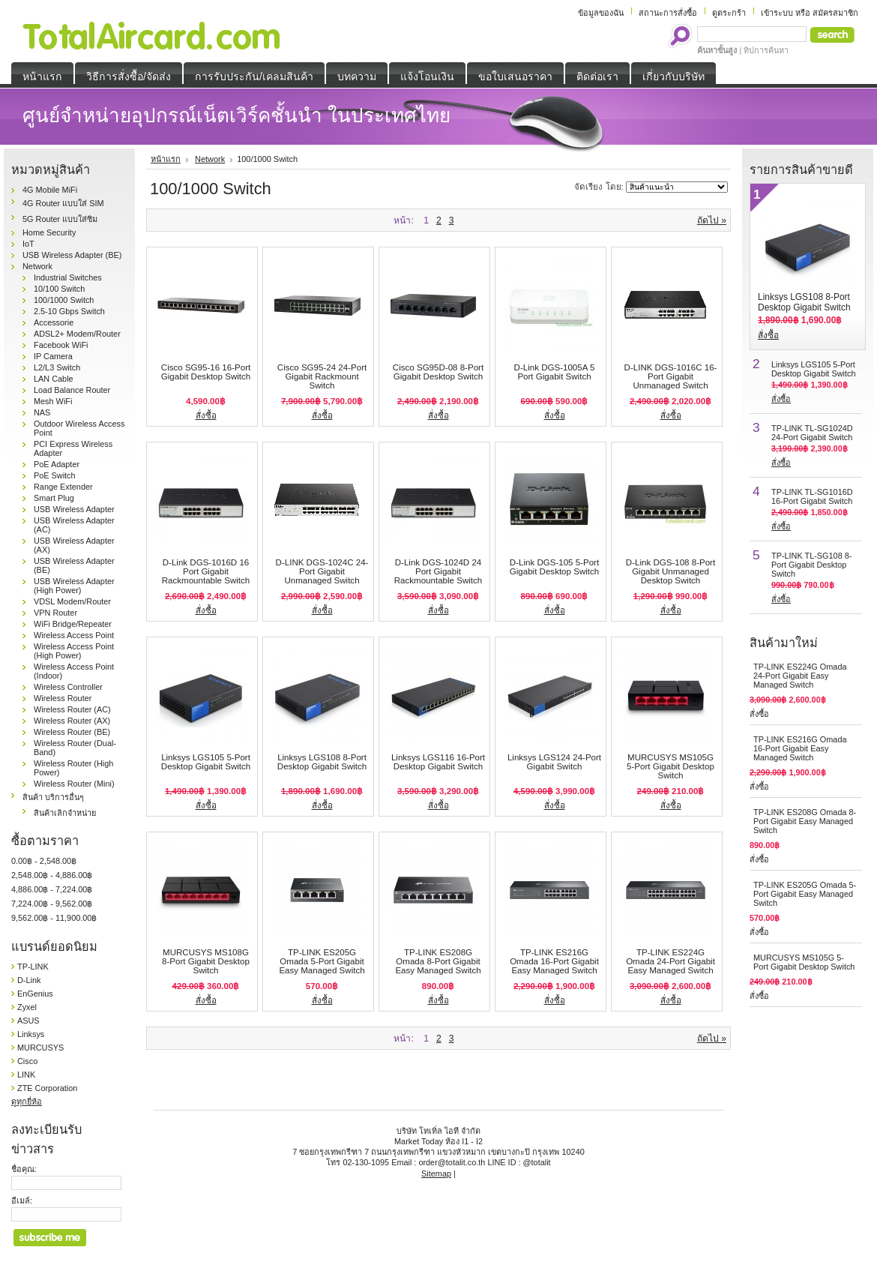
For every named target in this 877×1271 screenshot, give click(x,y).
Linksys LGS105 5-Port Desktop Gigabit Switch (205, 762)
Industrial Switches (68, 277)
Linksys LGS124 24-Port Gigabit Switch (554, 762)
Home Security (49, 232)
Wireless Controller (68, 686)
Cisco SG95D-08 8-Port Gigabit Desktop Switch (438, 372)
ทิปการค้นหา (766, 50)
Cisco (27, 1061)
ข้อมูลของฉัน (601, 12)
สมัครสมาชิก (835, 12)
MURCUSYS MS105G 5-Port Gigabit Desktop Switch (670, 766)
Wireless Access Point (74, 635)
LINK (26, 1074)
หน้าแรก (166, 158)
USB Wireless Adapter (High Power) (74, 586)
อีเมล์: (21, 1200)
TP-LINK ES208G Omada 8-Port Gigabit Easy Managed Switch (437, 961)
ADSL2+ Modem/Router (77, 333)
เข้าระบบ (777, 12)
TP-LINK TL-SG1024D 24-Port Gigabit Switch (812, 433)
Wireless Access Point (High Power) (74, 651)
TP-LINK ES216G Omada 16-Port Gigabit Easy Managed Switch (554, 961)
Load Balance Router (72, 389)
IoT (28, 243)
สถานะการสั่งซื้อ (668, 12)
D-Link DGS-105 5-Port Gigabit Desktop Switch (554, 567)
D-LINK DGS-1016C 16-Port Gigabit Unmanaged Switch (670, 376)
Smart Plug (54, 497)
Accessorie (53, 322)
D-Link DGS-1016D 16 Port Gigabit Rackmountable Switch (206, 571)
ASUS (28, 1020)
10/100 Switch (59, 288)
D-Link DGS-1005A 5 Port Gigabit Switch (554, 372)
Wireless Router (62, 698)
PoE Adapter (56, 464)
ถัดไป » (711, 220)
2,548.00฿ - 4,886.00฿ (51, 875)
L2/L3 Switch (57, 367)
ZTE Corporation (47, 1088)
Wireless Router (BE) (72, 731)
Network (37, 266)
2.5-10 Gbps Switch (69, 311)
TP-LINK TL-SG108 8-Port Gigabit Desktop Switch (811, 564)
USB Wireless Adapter (74, 509)
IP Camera (53, 356)
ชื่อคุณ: (24, 1169)
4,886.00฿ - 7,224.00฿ (51, 889)
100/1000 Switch (64, 299)
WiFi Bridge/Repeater (73, 623)
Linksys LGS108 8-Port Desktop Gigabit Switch (322, 762)
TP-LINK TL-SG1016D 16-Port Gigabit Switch (812, 496)
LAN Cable (53, 378)
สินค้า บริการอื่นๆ (53, 797)
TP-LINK (33, 966)
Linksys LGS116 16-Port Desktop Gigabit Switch (438, 762)
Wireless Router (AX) (72, 720)
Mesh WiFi (53, 401)
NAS (42, 412)
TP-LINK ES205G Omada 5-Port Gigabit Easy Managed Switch (321, 961)
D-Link (28, 980)
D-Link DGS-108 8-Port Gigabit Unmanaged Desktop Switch (670, 571)
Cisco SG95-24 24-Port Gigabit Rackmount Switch (322, 376)
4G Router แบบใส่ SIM (63, 203)
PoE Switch (55, 475)
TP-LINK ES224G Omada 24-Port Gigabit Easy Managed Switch (670, 961)
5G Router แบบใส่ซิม (59, 218)
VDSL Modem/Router (72, 601)
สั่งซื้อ (206, 415)
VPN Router (55, 612)
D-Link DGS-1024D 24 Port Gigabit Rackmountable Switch (438, 571)
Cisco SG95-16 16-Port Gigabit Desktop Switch (205, 372)
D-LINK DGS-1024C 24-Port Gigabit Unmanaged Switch (322, 571)
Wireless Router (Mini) (74, 783)
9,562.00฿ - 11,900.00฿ (54, 917)
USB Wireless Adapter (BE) (71, 254)
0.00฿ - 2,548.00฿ (43, 860)
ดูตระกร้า (729, 12)
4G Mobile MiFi (49, 189)
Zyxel (27, 1007)
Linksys (30, 1034)
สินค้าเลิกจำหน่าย (65, 812)
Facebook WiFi (61, 344)
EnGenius (35, 993)
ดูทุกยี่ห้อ (26, 1101)
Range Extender (63, 486)
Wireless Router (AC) (72, 709)
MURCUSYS (40, 1047)
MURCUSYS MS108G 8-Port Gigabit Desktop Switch (206, 961)
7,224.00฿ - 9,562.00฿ (51, 903)
